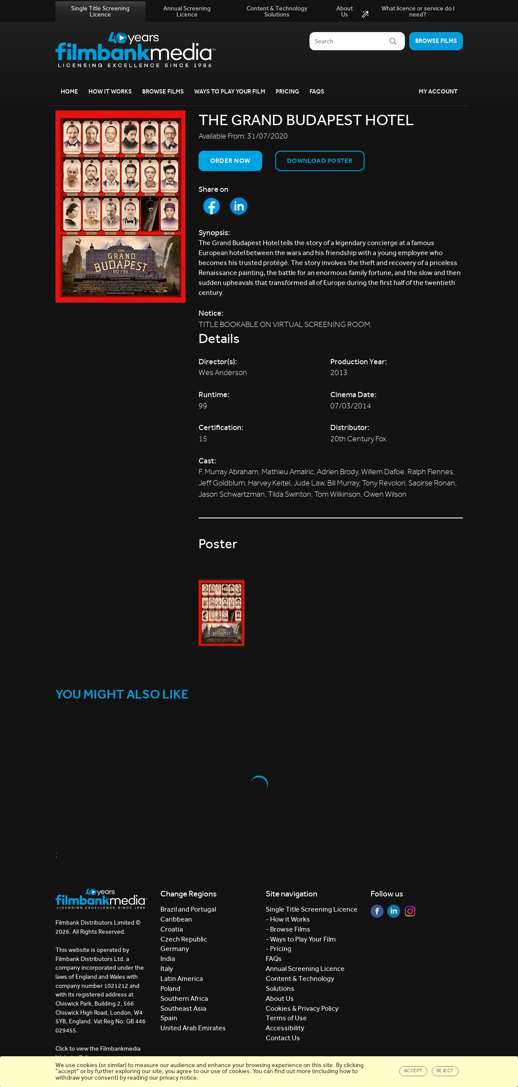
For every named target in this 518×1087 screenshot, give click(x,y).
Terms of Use (286, 1018)
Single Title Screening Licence (100, 11)
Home (69, 91)
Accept (413, 1071)
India (167, 958)
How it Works (110, 91)
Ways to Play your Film (229, 91)
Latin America (181, 978)
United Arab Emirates (193, 1028)
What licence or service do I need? (408, 12)
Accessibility (285, 1028)
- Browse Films (288, 929)
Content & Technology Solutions (277, 11)
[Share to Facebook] (212, 206)
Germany (174, 949)
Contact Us (283, 1038)
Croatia (171, 929)
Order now (230, 161)
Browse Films (163, 91)
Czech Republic (183, 939)
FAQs (316, 91)
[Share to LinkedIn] (239, 206)
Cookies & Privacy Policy (302, 1008)
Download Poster (320, 161)
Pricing (287, 91)
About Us (344, 11)
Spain (168, 1018)
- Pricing (278, 949)
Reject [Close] (445, 1071)
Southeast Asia (183, 1008)
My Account (438, 91)
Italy (166, 968)
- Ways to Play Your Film (301, 939)
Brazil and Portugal (188, 909)
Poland (170, 988)
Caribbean (176, 919)
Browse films (436, 41)
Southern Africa (184, 998)
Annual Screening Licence (187, 11)
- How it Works (288, 919)
